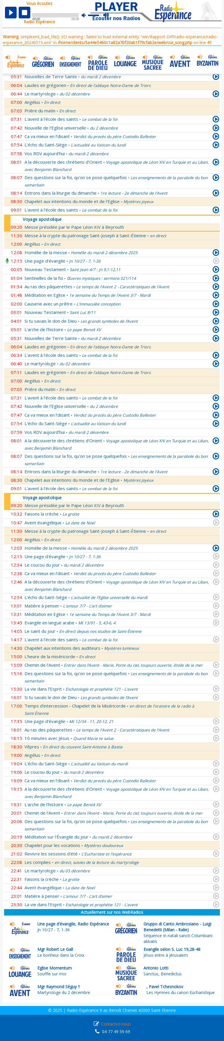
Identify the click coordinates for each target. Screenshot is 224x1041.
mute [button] (86, 15)
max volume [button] (106, 15)
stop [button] (24, 12)
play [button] (11, 12)
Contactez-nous (116, 1024)
